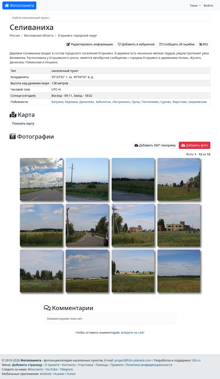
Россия (15, 35)
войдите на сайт (133, 332)
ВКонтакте (35, 369)
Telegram (66, 369)
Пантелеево (150, 102)
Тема (194, 5)
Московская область (39, 35)
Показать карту (23, 123)
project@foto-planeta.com (133, 360)
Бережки (71, 102)
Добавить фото (194, 145)
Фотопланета (19, 5)
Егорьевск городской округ (77, 35)
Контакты (69, 365)
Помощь (102, 365)
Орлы (136, 102)
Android (45, 374)
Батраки (57, 102)
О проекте (52, 365)
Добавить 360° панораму (155, 145)
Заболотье (103, 102)
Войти (208, 5)
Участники (85, 365)
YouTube (51, 369)
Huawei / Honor (64, 374)
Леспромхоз (121, 102)
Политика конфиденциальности (149, 365)
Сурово (165, 102)
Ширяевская (197, 102)
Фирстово (180, 102)
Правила (117, 365)
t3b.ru (196, 360)
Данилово (86, 102)
